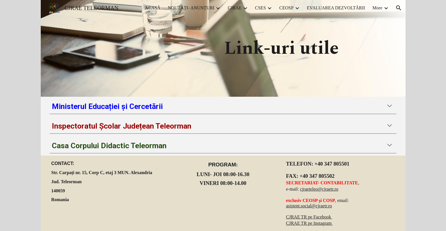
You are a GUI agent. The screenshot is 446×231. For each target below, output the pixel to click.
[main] (281, 48)
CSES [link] (260, 7)
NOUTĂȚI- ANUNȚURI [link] (191, 7)
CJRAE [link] (235, 7)
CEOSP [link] (286, 7)
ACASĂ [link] (152, 7)
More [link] (377, 7)
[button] (399, 8)
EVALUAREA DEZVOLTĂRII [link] (336, 7)
